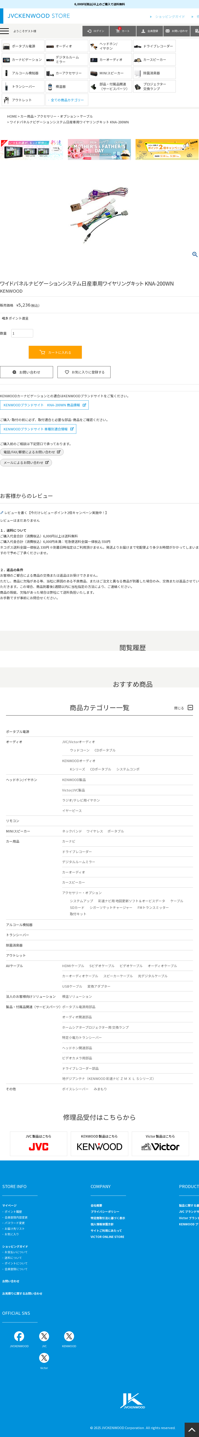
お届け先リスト (15, 1228)
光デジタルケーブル (153, 976)
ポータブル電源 (17, 731)
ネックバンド (72, 831)
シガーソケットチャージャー (111, 907)
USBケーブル (72, 986)
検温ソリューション (77, 996)
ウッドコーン (80, 750)
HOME (12, 116)
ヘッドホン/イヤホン (21, 779)
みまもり (100, 1089)
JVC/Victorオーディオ (78, 741)
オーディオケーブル (162, 965)
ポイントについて (16, 1263)
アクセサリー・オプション (57, 116)
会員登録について (16, 1269)
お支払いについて (16, 1252)
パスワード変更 (15, 1223)
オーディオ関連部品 (77, 1017)
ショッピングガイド (170, 16)
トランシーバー (17, 934)
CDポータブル (105, 750)
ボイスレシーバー (75, 1089)
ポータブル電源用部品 (78, 1006)
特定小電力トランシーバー (82, 1037)
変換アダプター (99, 986)
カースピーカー (73, 882)
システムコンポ (128, 769)
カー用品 (27, 116)
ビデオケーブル (131, 965)
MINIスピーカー (18, 831)
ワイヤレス (94, 831)
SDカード (77, 907)
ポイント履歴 (13, 1211)
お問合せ (36, 597)
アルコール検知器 (19, 924)
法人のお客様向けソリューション (31, 996)
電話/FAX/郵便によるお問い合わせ (29, 452)
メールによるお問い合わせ (23, 462)
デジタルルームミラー (78, 861)
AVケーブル (14, 965)
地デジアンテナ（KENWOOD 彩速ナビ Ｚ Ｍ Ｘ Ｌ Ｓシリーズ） (109, 1078)
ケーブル (86, 116)
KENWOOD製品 (74, 779)
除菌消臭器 (14, 945)
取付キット (78, 914)
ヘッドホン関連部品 (77, 1047)
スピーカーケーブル (118, 976)
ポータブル (115, 831)
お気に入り (12, 1234)
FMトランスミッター (153, 907)
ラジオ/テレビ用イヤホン (81, 800)
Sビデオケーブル (102, 965)
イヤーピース (72, 810)
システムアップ (81, 900)
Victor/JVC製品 (73, 790)
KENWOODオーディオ (79, 760)
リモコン (12, 820)
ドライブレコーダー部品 (80, 1068)
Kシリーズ (77, 769)
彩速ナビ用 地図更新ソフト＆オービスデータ (131, 900)
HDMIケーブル (73, 965)
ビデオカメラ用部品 (77, 1058)
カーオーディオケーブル (80, 976)
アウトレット (16, 955)
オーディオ (14, 741)
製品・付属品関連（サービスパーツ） (34, 1006)
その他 (11, 1089)
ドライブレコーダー (77, 851)
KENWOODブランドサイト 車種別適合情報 (36, 429)
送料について (13, 1258)
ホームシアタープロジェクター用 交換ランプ (95, 1027)
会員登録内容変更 (16, 1217)
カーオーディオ (73, 872)
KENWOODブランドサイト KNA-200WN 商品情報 (42, 405)
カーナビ (68, 841)
